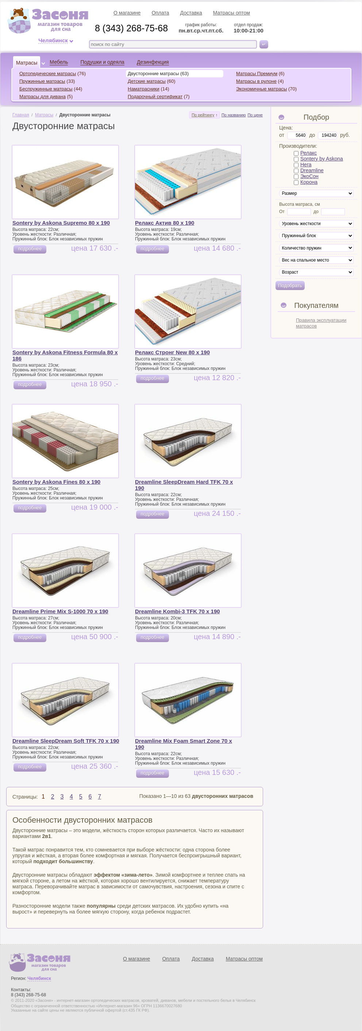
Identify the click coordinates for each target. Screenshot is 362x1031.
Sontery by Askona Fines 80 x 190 (56, 482)
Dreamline (312, 170)
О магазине (126, 13)
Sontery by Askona (321, 159)
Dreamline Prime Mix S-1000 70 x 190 (60, 611)
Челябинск (53, 40)
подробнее (30, 248)
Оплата (160, 13)
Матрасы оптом (231, 13)
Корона (308, 182)
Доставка (191, 13)
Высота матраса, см (299, 204)
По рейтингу (203, 115)
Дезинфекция (153, 62)
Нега (305, 164)
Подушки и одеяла (102, 62)
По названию (234, 115)
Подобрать (290, 285)
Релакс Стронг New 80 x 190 (172, 352)
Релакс (308, 153)
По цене (255, 115)
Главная (20, 114)
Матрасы (26, 63)
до (312, 135)
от (281, 135)
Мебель (59, 62)
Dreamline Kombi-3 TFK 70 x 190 (177, 611)
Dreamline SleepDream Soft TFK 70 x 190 (65, 741)
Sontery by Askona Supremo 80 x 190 (61, 223)
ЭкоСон (309, 176)
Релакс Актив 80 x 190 (164, 223)
